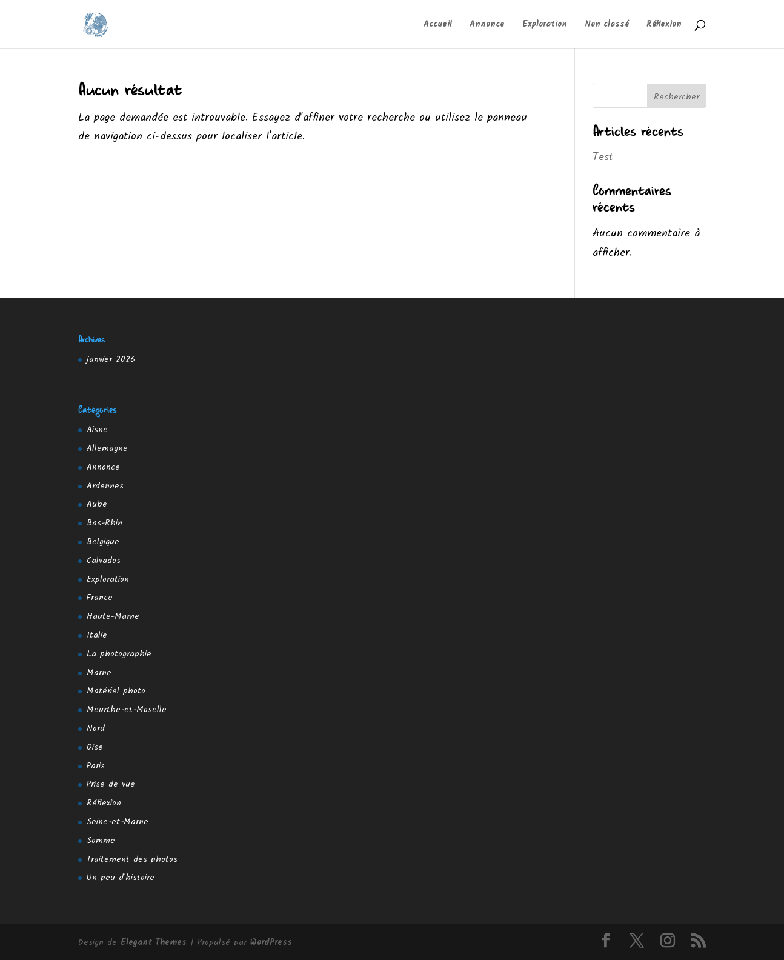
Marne (99, 672)
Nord (96, 728)
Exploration (544, 25)
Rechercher (676, 97)
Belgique (103, 541)
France (100, 597)
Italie (97, 635)
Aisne (97, 429)
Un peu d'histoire (120, 877)
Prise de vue (111, 784)
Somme (101, 840)
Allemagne (107, 448)
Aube (97, 504)
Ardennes (105, 486)
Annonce (487, 25)
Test (603, 157)
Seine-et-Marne (117, 821)
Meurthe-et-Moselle (127, 709)
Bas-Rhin (104, 523)
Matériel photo (116, 691)
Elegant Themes (154, 942)
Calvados (104, 560)
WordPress (271, 942)
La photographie (119, 654)
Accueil (438, 25)
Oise (95, 747)
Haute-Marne (113, 616)
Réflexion (664, 25)
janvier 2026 (111, 359)
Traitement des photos (132, 859)
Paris (96, 766)
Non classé (607, 25)
